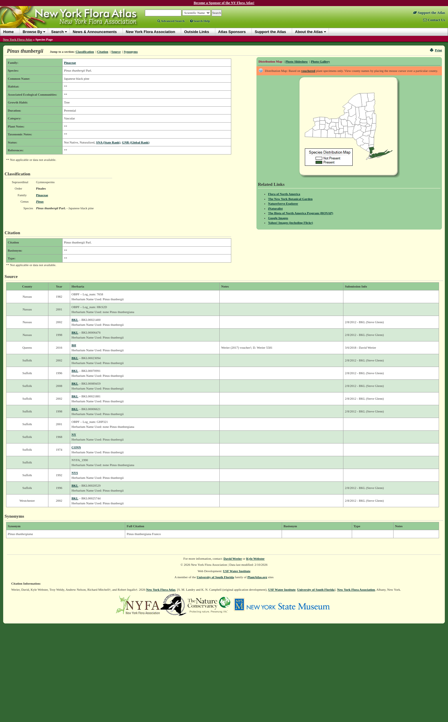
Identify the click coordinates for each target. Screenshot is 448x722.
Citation (102, 51)
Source (116, 51)
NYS (75, 472)
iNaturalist (275, 208)
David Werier (232, 558)
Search (57, 32)
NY (74, 434)
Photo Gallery (320, 61)
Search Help (200, 21)
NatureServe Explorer (283, 203)
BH (74, 345)
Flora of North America (284, 194)
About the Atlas (309, 32)
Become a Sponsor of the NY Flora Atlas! (224, 3)
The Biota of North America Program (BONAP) (300, 213)
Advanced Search (171, 21)
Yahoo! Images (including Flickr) (290, 222)
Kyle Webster (255, 558)
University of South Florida (215, 577)
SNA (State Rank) (108, 142)
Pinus (39, 201)
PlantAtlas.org (257, 577)
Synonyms (131, 51)
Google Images (278, 218)
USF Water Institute (237, 571)
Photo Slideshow (296, 61)
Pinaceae (70, 62)
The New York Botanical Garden (290, 199)
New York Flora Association (356, 589)
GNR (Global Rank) (136, 142)
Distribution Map (270, 61)
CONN (76, 447)
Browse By (32, 32)
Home (8, 32)
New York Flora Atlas (17, 39)
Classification (85, 51)
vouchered (308, 70)
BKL (75, 319)
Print (436, 50)
